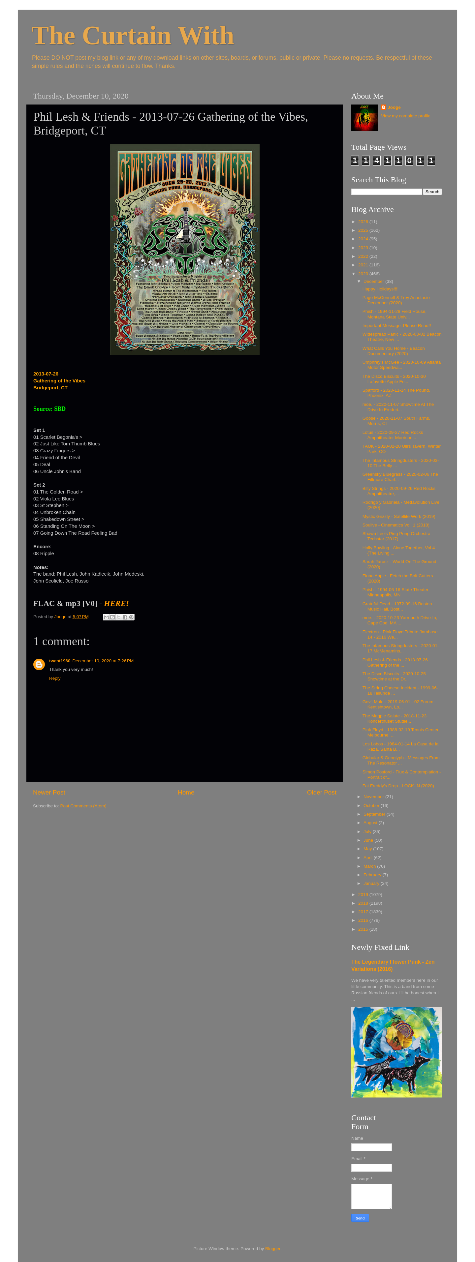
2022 (363, 256)
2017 (363, 911)
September (375, 814)
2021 (363, 264)
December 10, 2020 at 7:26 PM (103, 660)
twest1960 (60, 660)
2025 (363, 230)
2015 (363, 929)
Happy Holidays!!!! (381, 288)
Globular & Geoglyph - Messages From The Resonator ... (401, 760)
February (373, 874)
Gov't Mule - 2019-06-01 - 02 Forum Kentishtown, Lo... (398, 704)
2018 (363, 903)
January (372, 883)
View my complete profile (405, 115)
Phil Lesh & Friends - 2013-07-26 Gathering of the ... (395, 662)
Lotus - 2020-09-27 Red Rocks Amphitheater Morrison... (393, 435)
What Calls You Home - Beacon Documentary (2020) (394, 351)
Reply (55, 678)
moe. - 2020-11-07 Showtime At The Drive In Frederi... (398, 407)
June (369, 840)
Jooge (394, 107)
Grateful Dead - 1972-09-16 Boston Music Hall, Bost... (397, 606)
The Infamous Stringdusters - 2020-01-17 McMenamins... (401, 648)
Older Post (321, 792)
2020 (363, 273)
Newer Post (49, 792)
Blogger (272, 1248)
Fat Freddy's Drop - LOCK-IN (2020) (398, 785)
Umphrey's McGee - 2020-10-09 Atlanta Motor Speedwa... (402, 365)
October (372, 805)
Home (186, 792)
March (370, 866)
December (374, 281)
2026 (363, 221)
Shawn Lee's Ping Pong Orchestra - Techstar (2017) (398, 536)
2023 (363, 247)
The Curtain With (132, 35)
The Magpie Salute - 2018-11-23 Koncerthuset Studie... (395, 718)
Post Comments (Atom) (83, 805)
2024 (363, 238)
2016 (363, 920)
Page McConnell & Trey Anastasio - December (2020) (397, 300)
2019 (363, 894)
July (368, 831)
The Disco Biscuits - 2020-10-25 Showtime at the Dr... (394, 676)
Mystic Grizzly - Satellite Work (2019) (399, 516)
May (368, 848)
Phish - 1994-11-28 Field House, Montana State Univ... (395, 314)
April (369, 857)
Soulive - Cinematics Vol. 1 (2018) (396, 525)
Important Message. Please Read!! (397, 325)
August (371, 822)
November (374, 796)
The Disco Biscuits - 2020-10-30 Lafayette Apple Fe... (394, 379)
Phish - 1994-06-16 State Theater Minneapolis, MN (395, 592)
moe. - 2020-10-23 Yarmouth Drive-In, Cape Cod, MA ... (400, 620)
